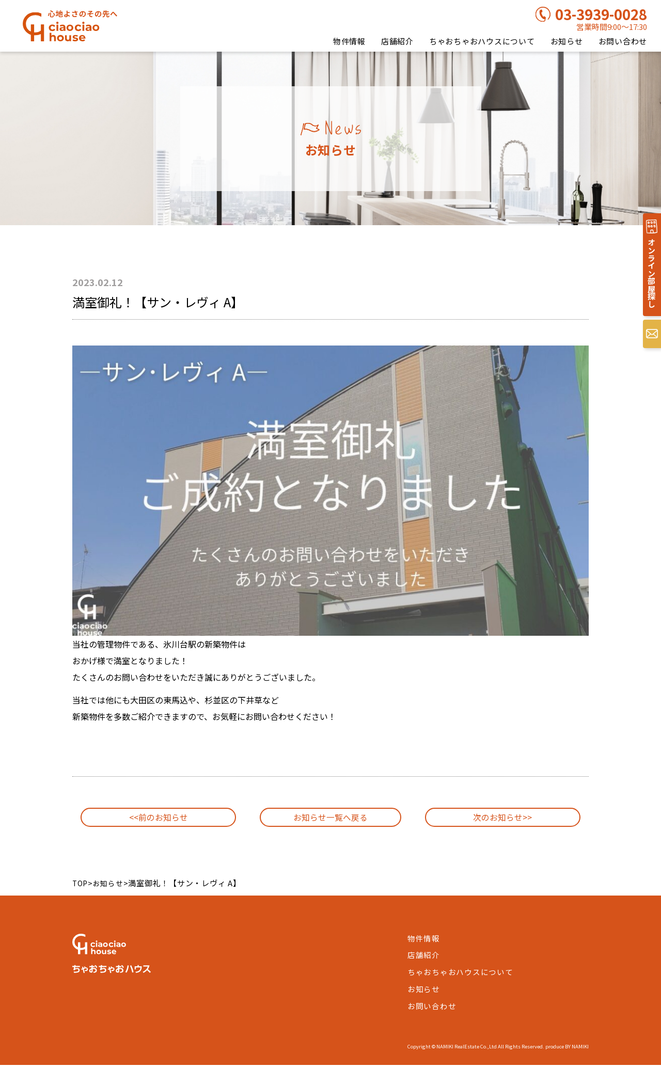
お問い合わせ (623, 41)
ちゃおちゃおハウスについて (482, 41)
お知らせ (566, 41)
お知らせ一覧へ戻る (330, 818)
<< (158, 818)
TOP (80, 886)
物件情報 (349, 41)
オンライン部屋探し (650, 277)
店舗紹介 (397, 41)
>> (502, 818)
